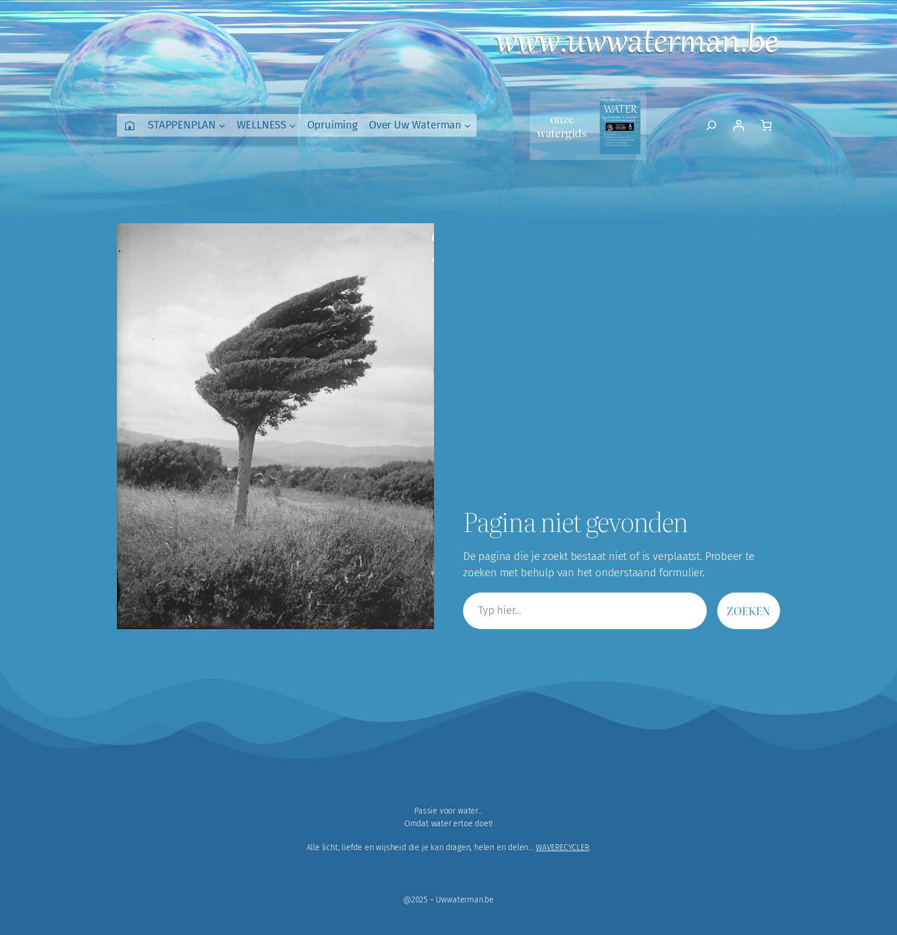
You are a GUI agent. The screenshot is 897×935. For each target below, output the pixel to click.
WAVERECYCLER (562, 847)
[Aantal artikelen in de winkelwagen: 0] (766, 126)
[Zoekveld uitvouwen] (711, 126)
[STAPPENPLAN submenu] (222, 125)
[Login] (738, 126)
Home (130, 125)
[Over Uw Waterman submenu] (467, 125)
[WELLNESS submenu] (292, 125)
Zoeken (749, 610)
